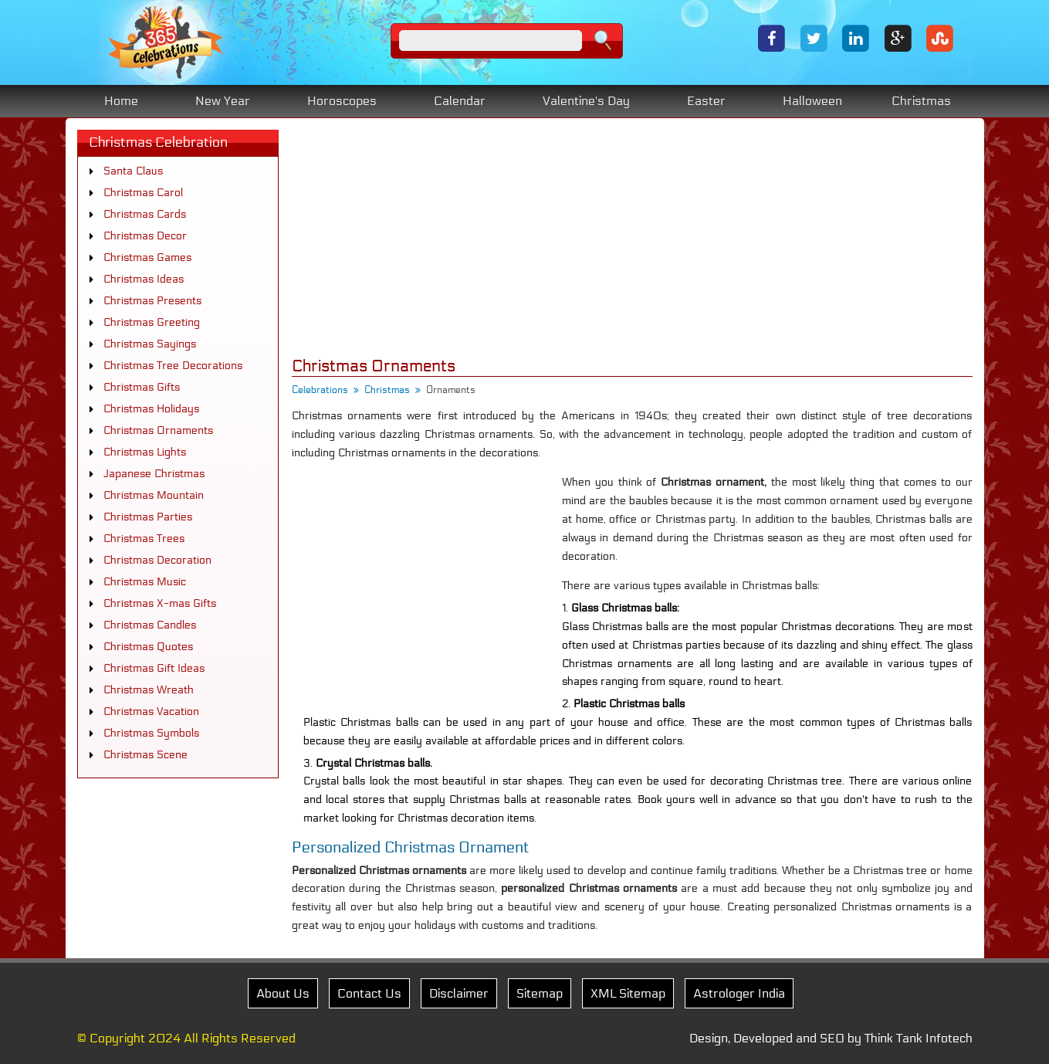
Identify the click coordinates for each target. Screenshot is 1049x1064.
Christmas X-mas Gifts (159, 603)
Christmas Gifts (141, 387)
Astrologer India (739, 993)
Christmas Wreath (148, 689)
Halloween (812, 100)
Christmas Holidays (151, 408)
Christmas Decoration (157, 560)
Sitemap (539, 993)
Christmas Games (147, 257)
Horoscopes (342, 100)
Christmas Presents (152, 300)
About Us (283, 993)
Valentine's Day (586, 100)
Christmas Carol (143, 192)
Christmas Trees (143, 538)
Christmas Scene (145, 754)
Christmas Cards (144, 214)
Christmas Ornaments (158, 430)
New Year (222, 100)
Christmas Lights (144, 452)
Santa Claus (133, 171)
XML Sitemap (627, 993)
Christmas (921, 100)
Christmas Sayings (149, 344)
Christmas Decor (145, 235)
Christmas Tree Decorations (172, 365)
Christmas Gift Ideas (154, 668)
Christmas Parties (147, 517)
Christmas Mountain (153, 495)
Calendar (460, 100)
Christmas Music (144, 581)
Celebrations (320, 389)
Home (121, 100)
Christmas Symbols (151, 733)
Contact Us (369, 993)
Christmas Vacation (151, 711)
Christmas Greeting (151, 322)
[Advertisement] (632, 238)
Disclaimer (459, 993)
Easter (706, 100)
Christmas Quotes (148, 646)
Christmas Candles (149, 625)
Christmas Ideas (143, 279)
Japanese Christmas (154, 473)
